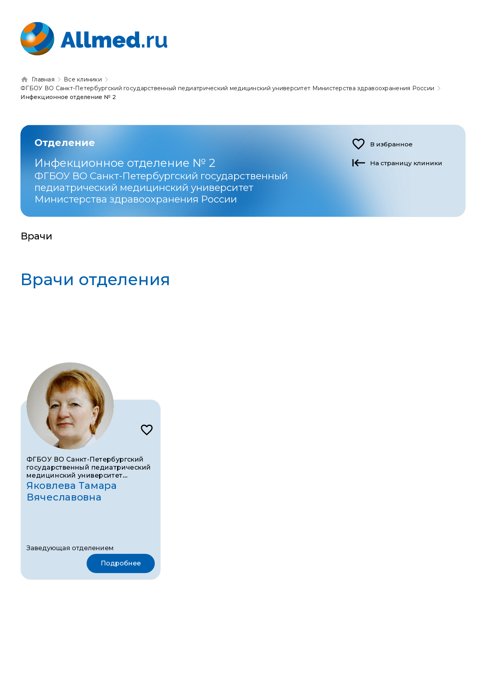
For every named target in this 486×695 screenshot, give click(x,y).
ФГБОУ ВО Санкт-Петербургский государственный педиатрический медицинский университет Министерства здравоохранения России (88, 475)
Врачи (36, 236)
